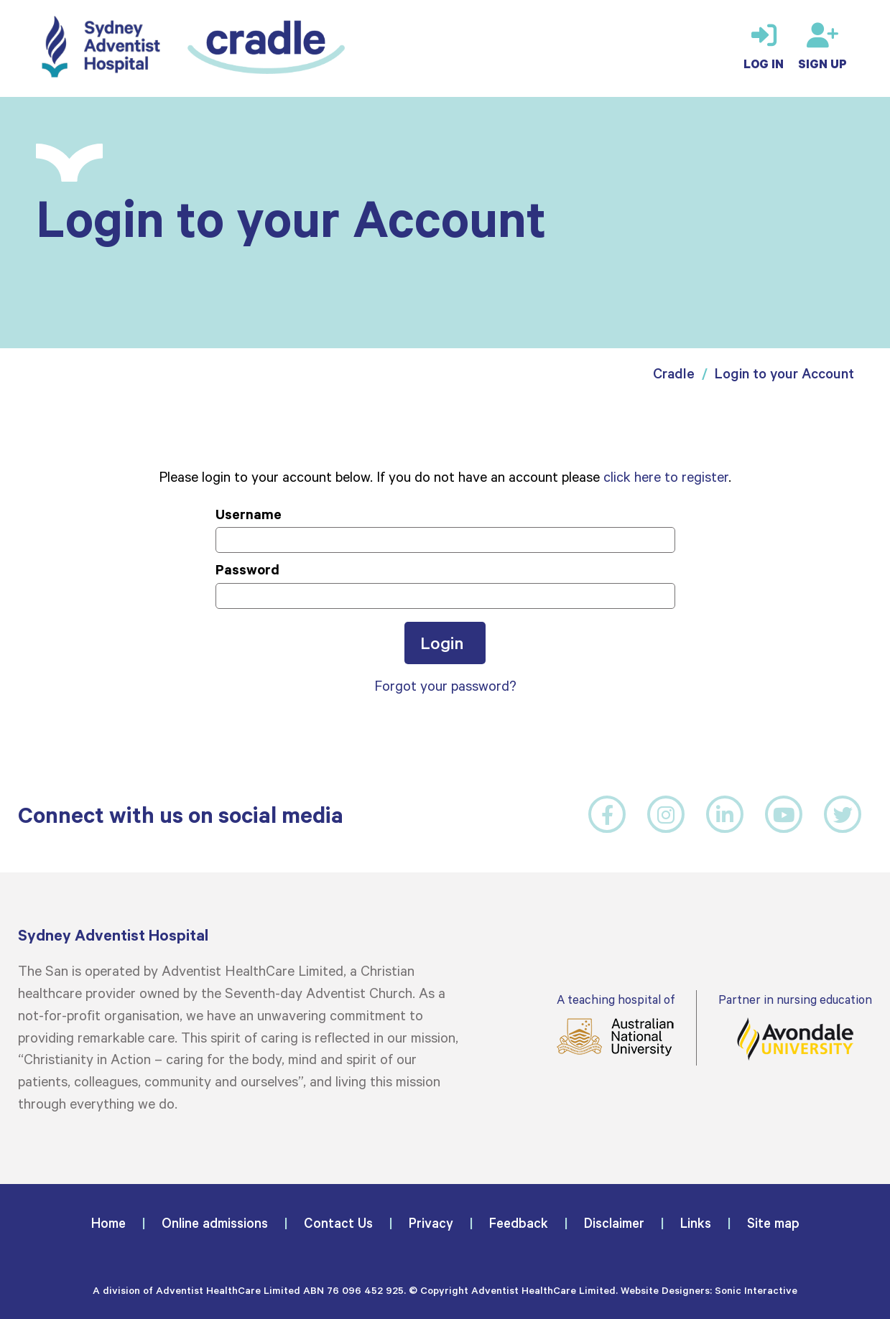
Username (248, 514)
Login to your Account (784, 373)
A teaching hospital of (616, 1024)
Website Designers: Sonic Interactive (709, 1290)
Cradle (674, 373)
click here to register (665, 476)
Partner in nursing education (795, 1026)
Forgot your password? (445, 685)
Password (247, 569)
